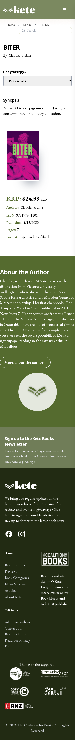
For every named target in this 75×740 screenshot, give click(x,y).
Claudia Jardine (20, 55)
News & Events (16, 584)
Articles (10, 590)
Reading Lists (15, 565)
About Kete (13, 597)
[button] (37, 447)
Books (27, 25)
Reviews (11, 571)
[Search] (23, 31)
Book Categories (17, 577)
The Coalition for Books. (35, 725)
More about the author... (25, 362)
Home (10, 25)
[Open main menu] (65, 10)
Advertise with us (17, 622)
